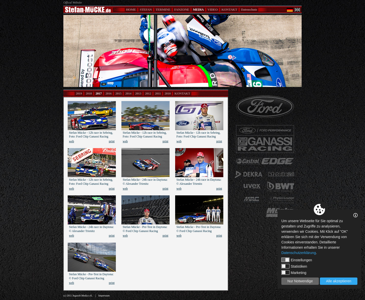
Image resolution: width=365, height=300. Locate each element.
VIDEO (213, 9)
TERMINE (163, 9)
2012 (148, 93)
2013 (138, 93)
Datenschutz (249, 9)
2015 (118, 93)
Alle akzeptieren (338, 281)
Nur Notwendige (300, 281)
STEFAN (146, 9)
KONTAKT (229, 9)
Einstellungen (296, 260)
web (71, 141)
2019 (79, 93)
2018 (89, 93)
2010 (168, 93)
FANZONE (181, 9)
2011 (158, 93)
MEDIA (198, 9)
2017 (99, 93)
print (112, 141)
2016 (108, 93)
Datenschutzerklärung (298, 253)
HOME (131, 9)
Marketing (293, 272)
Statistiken (294, 266)
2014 (128, 93)
